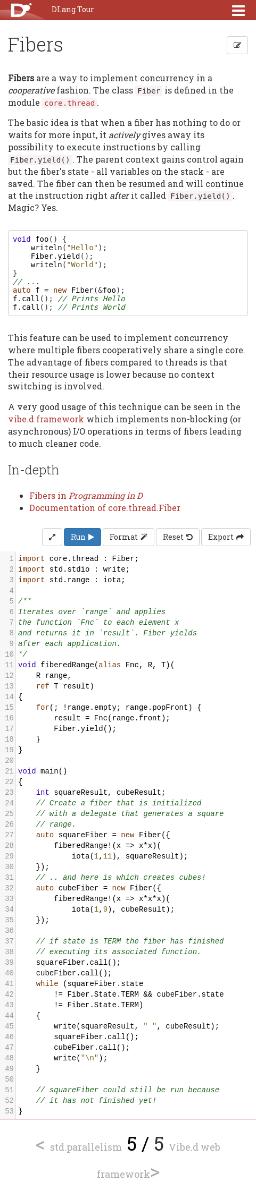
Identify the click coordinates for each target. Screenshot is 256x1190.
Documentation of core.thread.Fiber (104, 507)
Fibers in (86, 495)
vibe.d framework (46, 418)
